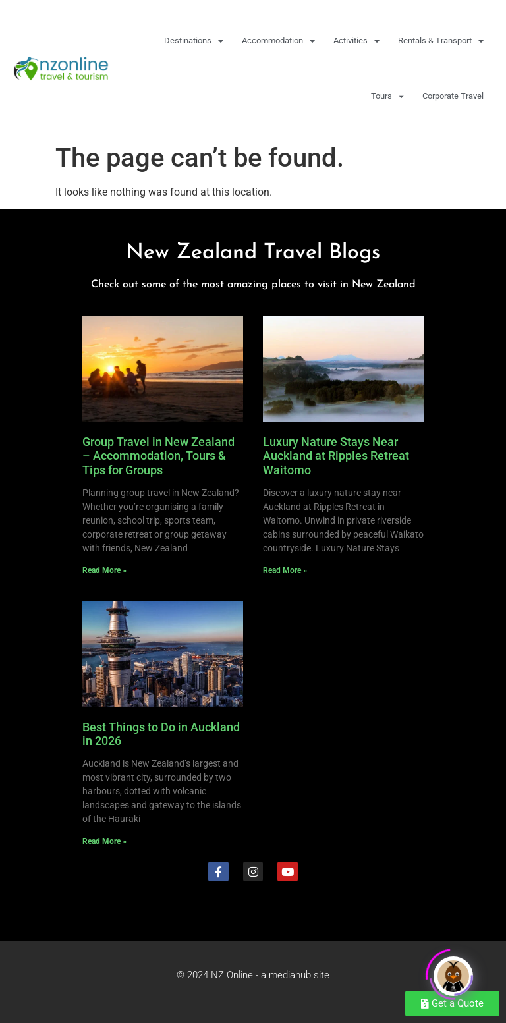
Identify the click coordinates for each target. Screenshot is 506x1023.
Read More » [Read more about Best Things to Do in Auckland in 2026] (104, 841)
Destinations (193, 41)
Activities (356, 41)
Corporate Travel (453, 96)
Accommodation (278, 41)
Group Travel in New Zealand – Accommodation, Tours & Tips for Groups (158, 456)
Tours (387, 96)
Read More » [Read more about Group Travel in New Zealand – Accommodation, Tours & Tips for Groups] (104, 570)
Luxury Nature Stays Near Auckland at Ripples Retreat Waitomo (336, 456)
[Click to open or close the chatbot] (453, 972)
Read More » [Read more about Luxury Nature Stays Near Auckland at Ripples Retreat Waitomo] (285, 570)
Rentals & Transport (441, 41)
